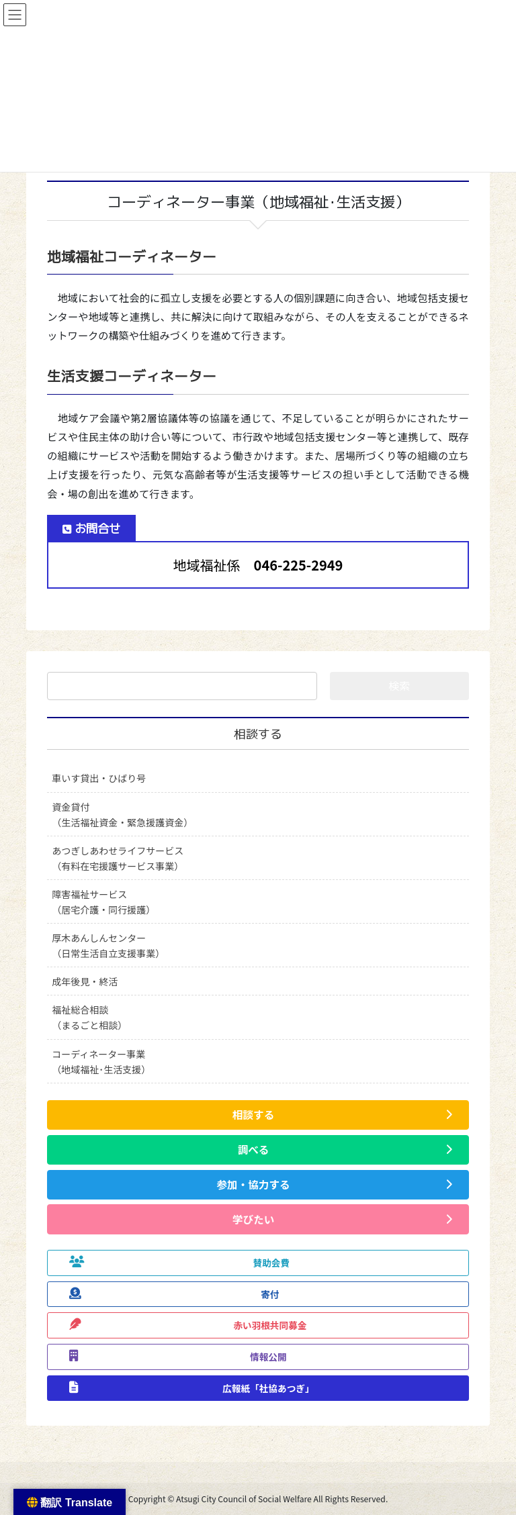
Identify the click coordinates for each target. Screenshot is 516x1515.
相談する (258, 734)
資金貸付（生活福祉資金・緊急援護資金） (122, 814)
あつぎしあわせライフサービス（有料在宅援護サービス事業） (117, 858)
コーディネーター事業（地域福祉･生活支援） (101, 1061)
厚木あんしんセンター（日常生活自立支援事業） (108, 945)
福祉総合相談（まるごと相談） (89, 1017)
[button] (258, 1115)
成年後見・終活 (85, 981)
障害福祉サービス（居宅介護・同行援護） (103, 901)
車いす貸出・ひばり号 (99, 778)
